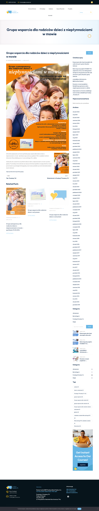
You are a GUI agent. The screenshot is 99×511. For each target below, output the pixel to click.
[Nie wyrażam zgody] (97, 509)
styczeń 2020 (76, 204)
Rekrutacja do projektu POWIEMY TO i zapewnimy (86, 343)
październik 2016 (77, 278)
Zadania (51, 9)
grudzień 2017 (76, 247)
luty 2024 (75, 126)
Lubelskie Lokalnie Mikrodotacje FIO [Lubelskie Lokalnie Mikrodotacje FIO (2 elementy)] (82, 416)
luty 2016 (75, 299)
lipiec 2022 (75, 155)
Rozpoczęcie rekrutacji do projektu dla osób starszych (86, 334)
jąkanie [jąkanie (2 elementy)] (76, 412)
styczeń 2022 (76, 169)
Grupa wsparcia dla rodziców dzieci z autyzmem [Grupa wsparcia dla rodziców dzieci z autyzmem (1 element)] (82, 407)
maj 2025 (75, 114)
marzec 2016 (76, 296)
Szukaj (89, 52)
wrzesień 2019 (76, 209)
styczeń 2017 (76, 270)
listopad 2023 (76, 129)
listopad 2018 (76, 221)
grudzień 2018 (76, 218)
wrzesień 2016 (76, 281)
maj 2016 (75, 290)
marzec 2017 (76, 264)
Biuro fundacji (13, 491)
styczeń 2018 (76, 244)
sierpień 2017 (76, 253)
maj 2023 (75, 137)
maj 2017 (75, 258)
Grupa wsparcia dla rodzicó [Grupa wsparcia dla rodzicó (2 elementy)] (81, 400)
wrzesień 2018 (76, 227)
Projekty (70, 9)
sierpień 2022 (76, 152)
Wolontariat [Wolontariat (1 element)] (77, 426)
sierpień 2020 (76, 198)
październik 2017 (77, 250)
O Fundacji (43, 9)
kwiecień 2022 (76, 163)
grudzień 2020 (76, 189)
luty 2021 (75, 183)
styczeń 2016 (76, 301)
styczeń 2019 (76, 215)
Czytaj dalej (9, 235)
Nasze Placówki (61, 9)
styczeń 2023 (76, 143)
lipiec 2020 (75, 201)
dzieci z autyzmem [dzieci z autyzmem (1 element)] (78, 390)
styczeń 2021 (76, 186)
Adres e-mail (12, 495)
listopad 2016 (76, 276)
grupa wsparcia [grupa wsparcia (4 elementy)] (78, 396)
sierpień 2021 (76, 175)
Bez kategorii (76, 316)
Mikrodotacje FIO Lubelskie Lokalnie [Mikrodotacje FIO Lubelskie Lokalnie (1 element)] (82, 421)
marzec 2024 (76, 123)
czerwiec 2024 (76, 120)
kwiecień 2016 (76, 293)
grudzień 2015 (76, 304)
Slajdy (74, 322)
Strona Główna (32, 9)
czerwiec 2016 (76, 287)
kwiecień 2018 (76, 235)
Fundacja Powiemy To (12, 220)
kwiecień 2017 (76, 261)
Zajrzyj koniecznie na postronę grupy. (15, 171)
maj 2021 (75, 178)
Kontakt (50, 15)
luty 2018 (75, 241)
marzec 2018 (76, 238)
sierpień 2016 (76, 284)
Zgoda (79, 508)
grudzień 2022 (76, 146)
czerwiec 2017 (76, 255)
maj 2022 (75, 160)
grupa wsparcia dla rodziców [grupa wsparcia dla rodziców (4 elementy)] (81, 403)
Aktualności (76, 313)
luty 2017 (75, 267)
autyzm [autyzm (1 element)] (76, 387)
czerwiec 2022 (76, 157)
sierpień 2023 (76, 132)
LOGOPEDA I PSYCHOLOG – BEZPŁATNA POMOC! (85, 351)
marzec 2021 (76, 181)
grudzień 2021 (76, 172)
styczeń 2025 (76, 117)
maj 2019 (75, 212)
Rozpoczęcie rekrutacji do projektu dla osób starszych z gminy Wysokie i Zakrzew (82, 64)
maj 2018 (75, 232)
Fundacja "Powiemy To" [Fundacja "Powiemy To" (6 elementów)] (80, 393)
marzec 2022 (76, 166)
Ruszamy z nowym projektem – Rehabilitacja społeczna (86, 360)
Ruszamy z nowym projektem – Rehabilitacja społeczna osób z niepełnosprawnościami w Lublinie (81, 86)
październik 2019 (77, 206)
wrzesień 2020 (76, 195)
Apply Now (83, 464)
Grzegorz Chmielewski (14, 60)
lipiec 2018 (75, 229)
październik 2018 (77, 224)
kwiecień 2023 (76, 140)
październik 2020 (77, 192)
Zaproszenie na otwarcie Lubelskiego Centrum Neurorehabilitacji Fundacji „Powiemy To (82, 92)
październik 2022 (77, 149)
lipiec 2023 (75, 134)
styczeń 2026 (76, 111)
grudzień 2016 (76, 273)
